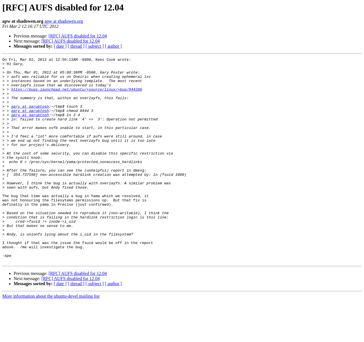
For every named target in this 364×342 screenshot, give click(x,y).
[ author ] (113, 46)
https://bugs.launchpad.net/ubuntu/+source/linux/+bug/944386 (76, 96)
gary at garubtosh (30, 116)
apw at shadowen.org (63, 21)
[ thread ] (76, 46)
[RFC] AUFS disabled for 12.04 (78, 36)
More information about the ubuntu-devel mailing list (51, 337)
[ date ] (60, 46)
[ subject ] (95, 46)
